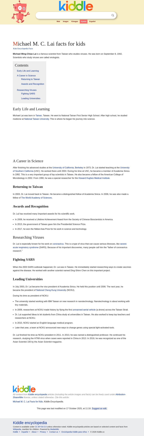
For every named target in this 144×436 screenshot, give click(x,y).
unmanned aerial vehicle (84, 310)
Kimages (74, 21)
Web (58, 21)
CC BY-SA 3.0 (40, 427)
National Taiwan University (36, 119)
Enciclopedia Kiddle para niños (74, 432)
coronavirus (58, 244)
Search (113, 15)
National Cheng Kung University (51, 290)
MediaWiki (54, 429)
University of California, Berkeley (68, 167)
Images (65, 21)
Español (92, 21)
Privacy (43, 432)
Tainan (39, 115)
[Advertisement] (72, 32)
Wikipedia (17, 429)
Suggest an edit (99, 408)
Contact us (53, 432)
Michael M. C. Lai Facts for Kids (28, 401)
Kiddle (15, 432)
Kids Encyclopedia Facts (23, 48)
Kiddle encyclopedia (37, 394)
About (34, 432)
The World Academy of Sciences (36, 198)
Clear (107, 15)
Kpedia (83, 21)
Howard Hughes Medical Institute (94, 178)
